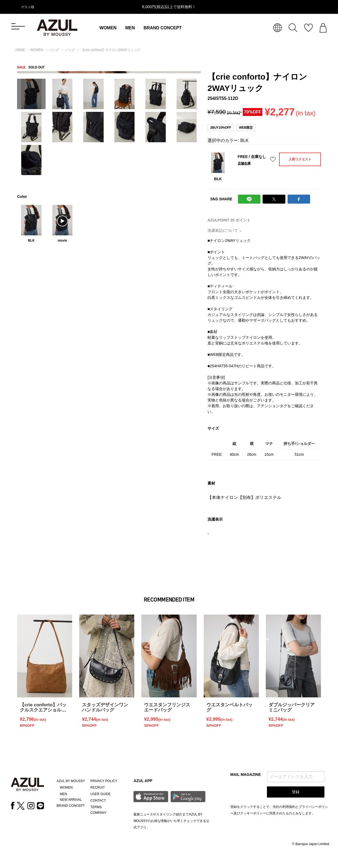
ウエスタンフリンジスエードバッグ (167, 707)
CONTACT (98, 800)
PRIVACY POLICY (103, 781)
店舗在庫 (244, 163)
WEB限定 (246, 127)
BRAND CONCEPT (162, 28)
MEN (130, 28)
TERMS (96, 807)
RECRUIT (97, 787)
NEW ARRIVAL (71, 800)
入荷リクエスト (300, 159)
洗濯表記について (225, 230)
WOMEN (108, 28)
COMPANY (98, 813)
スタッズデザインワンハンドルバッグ (105, 707)
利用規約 (288, 807)
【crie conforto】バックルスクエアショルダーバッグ (43, 710)
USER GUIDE (100, 794)
